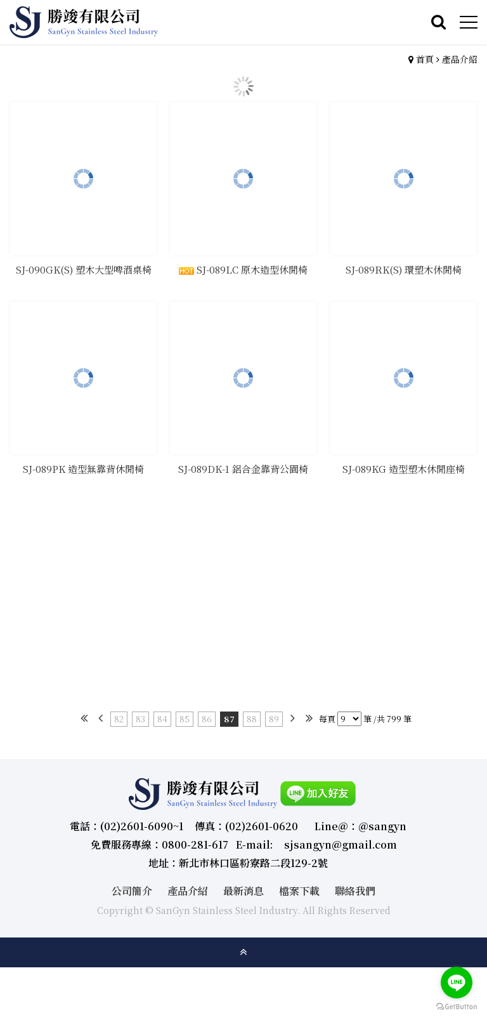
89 (274, 719)
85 (184, 719)
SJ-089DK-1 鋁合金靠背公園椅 (243, 471)
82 (119, 719)
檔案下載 (299, 891)
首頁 (425, 59)
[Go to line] (456, 982)
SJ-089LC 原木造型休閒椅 (243, 271)
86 (207, 719)
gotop (243, 952)
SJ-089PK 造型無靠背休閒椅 (83, 471)
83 (140, 719)
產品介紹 (459, 59)
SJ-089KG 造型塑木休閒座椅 (403, 471)
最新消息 (243, 891)
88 (252, 719)
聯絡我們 (355, 891)
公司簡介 (132, 891)
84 (162, 719)
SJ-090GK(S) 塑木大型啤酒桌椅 (84, 271)
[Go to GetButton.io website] (456, 1007)
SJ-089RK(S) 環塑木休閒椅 (404, 271)
